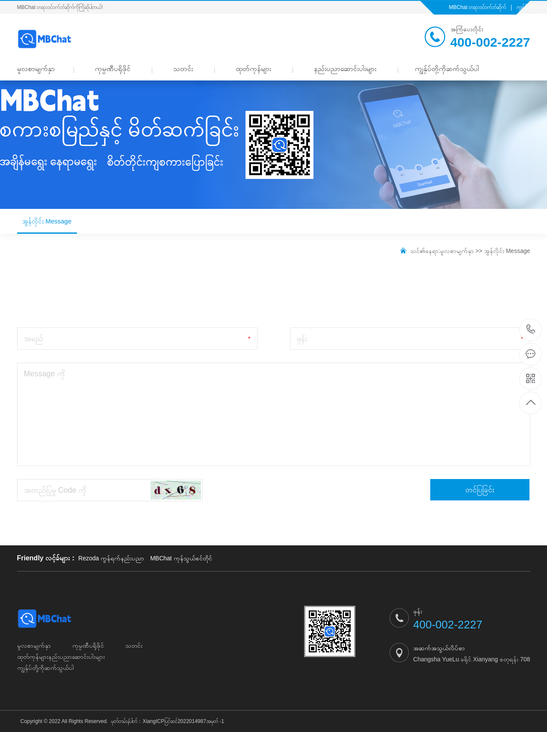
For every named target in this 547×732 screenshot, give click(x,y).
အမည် (33, 338)
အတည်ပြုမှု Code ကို (55, 490)
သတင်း (183, 68)
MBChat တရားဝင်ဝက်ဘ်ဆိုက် (477, 7)
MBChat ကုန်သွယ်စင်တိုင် (181, 558)
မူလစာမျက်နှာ (36, 68)
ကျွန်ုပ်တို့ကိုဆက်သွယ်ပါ (447, 68)
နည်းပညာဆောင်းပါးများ (345, 68)
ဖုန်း (302, 338)
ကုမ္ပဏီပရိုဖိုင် (112, 68)
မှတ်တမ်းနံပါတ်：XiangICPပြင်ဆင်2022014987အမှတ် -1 (167, 721)
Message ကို (44, 373)
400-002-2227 (531, 329)
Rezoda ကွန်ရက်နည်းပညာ (111, 558)
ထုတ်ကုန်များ (253, 68)
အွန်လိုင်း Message (47, 225)
